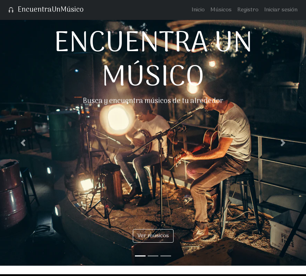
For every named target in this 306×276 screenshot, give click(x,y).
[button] (23, 143)
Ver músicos (153, 235)
